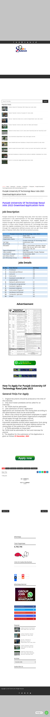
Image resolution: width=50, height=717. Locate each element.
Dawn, (21, 197)
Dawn (7, 186)
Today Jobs (31, 186)
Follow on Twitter (25, 610)
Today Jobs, (40, 197)
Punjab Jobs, (35, 197)
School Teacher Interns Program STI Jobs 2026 (21, 113)
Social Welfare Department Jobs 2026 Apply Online (22, 136)
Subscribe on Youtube (25, 619)
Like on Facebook (25, 607)
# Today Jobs (34, 468)
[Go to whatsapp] (46, 713)
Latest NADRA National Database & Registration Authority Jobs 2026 (27, 142)
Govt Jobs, (30, 197)
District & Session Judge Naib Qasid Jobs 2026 (21, 160)
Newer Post (5, 511)
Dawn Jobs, (25, 197)
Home (3, 186)
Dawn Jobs (13, 186)
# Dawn (7, 468)
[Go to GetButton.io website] (46, 715)
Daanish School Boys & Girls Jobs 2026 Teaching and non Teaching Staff (27, 130)
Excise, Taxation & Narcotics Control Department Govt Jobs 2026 (26, 119)
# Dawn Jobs (13, 468)
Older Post (44, 511)
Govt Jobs (19, 186)
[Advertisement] (25, 10)
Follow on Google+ (25, 613)
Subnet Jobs (12, 689)
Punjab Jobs (25, 186)
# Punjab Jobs (27, 468)
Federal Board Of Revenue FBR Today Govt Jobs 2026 (22, 107)
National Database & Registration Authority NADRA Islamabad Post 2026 (28, 154)
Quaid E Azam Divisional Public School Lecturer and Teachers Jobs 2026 (27, 148)
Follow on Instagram (25, 616)
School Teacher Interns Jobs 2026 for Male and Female (23, 124)
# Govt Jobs (19, 468)
